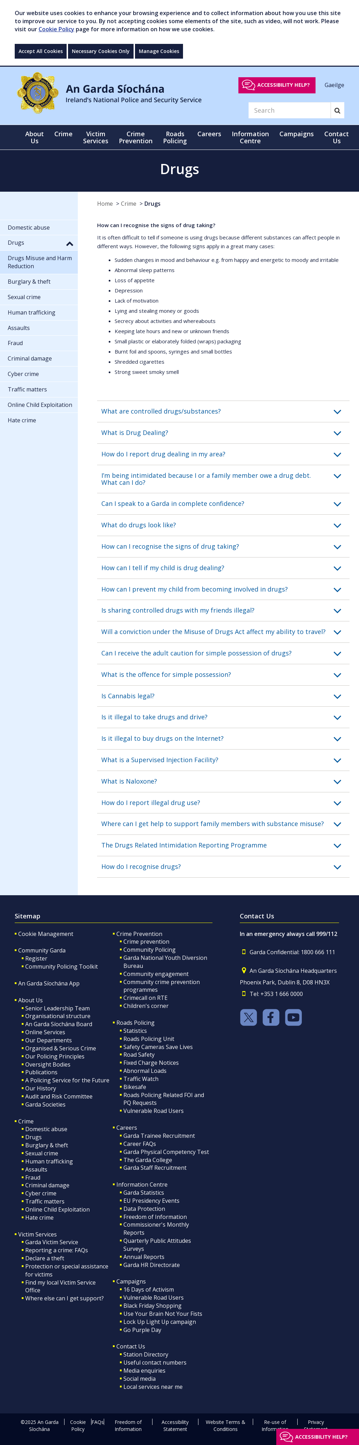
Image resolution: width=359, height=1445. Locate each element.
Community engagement (156, 974)
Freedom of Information (155, 1217)
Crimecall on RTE (145, 998)
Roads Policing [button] (175, 137)
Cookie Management (45, 934)
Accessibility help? (283, 84)
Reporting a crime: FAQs (56, 1250)
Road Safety (139, 1054)
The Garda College (147, 1160)
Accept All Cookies (41, 51)
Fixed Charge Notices (151, 1063)
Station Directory (145, 1354)
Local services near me (153, 1387)
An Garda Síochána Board (58, 1024)
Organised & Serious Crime (60, 1048)
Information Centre (142, 1184)
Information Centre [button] (250, 137)
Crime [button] (63, 134)
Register (36, 958)
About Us (30, 1000)
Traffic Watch (140, 1079)
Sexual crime (41, 1153)
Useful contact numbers (155, 1362)
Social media (139, 1379)
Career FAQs (139, 1144)
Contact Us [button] (336, 137)
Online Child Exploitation (57, 1209)
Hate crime (39, 1217)
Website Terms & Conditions (225, 1425)
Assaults (36, 1169)
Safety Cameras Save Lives (158, 1047)
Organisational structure (57, 1016)
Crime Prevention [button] (136, 137)
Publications (41, 1072)
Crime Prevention (139, 934)
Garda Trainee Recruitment (159, 1136)
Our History (40, 1088)
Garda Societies (45, 1104)
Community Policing (149, 950)
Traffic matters (45, 1201)
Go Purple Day (142, 1330)
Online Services (45, 1032)
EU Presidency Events (151, 1201)
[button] (225, 411)
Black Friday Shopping (152, 1305)
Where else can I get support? (64, 1298)
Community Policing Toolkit (61, 966)
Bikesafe (134, 1087)
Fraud (32, 1177)
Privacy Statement (316, 1425)
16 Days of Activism (148, 1289)
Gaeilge (334, 84)
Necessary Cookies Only (101, 51)
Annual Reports (143, 1257)
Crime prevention (146, 941)
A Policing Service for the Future (67, 1080)
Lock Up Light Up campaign (159, 1322)
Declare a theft (44, 1258)
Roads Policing (135, 1023)
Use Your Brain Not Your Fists (162, 1314)
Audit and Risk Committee (59, 1096)
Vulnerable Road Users (153, 1111)
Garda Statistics (143, 1192)
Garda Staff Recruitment (155, 1168)
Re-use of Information (275, 1425)
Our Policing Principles (54, 1056)
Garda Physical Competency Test (166, 1152)
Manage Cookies (159, 51)
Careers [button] (209, 134)
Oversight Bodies (47, 1064)
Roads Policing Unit (148, 1039)
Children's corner (146, 1006)
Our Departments (48, 1040)
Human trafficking (49, 1161)
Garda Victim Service (51, 1242)
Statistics (135, 1031)
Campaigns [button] (296, 134)
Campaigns (131, 1281)
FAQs (98, 1422)
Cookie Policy (56, 29)
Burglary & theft (46, 1145)
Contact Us (130, 1346)
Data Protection (144, 1209)
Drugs (152, 203)
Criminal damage (47, 1185)
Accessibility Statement (175, 1425)
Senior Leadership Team (57, 1008)
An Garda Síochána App (49, 983)
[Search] (290, 110)
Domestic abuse (46, 1129)
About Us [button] (34, 137)
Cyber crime (40, 1193)
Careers (126, 1127)
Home (105, 203)
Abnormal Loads (145, 1071)
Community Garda (42, 950)
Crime (128, 203)
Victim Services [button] (95, 137)
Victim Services (37, 1234)
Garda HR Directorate (151, 1265)
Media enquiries (144, 1370)
